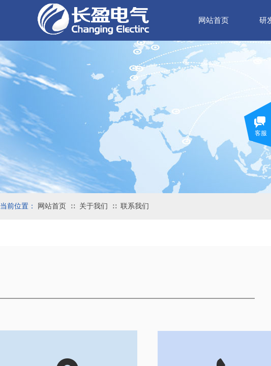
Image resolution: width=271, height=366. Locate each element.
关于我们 (93, 206)
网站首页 (52, 206)
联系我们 (135, 206)
